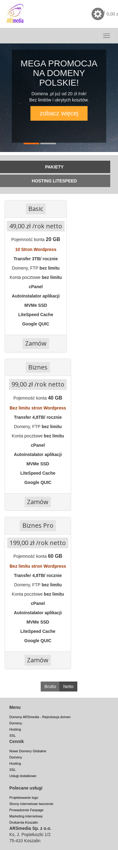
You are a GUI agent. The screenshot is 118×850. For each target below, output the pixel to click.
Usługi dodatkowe (22, 776)
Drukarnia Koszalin (23, 822)
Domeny (15, 723)
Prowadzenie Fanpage (26, 810)
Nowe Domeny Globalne (27, 751)
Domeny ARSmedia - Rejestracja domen (39, 717)
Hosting (15, 729)
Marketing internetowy (26, 816)
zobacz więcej (59, 113)
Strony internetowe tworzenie (31, 804)
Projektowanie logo (23, 797)
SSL (12, 735)
